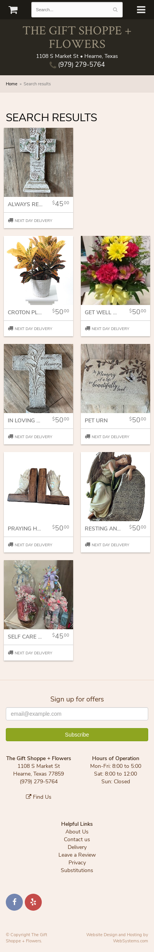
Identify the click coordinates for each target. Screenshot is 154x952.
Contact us (77, 839)
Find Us (38, 797)
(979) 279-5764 (77, 64)
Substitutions (77, 870)
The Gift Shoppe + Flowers (77, 36)
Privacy (77, 862)
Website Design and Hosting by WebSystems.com (117, 938)
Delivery (77, 847)
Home (11, 84)
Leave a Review (77, 855)
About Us (77, 831)
